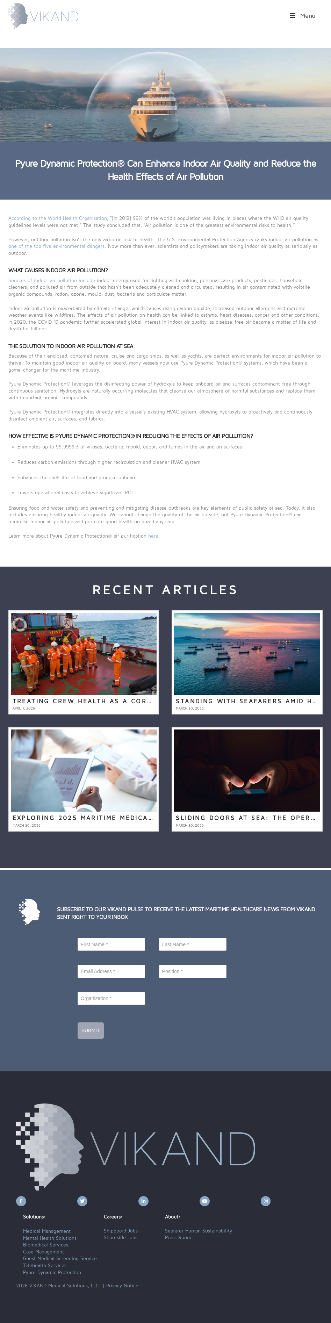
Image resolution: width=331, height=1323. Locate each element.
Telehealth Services (44, 1265)
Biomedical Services (45, 1245)
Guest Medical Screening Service (60, 1258)
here (153, 536)
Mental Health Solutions (50, 1238)
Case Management (43, 1252)
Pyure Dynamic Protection (52, 1272)
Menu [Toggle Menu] (302, 15)
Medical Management (47, 1231)
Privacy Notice (122, 1286)
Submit (90, 1030)
